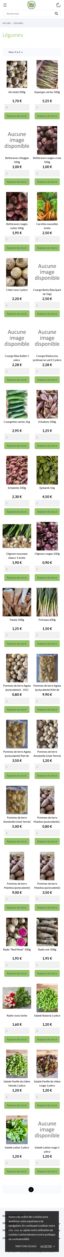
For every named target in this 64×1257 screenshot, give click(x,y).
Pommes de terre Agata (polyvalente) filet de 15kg (47, 688)
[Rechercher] (32, 13)
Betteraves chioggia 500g (17, 160)
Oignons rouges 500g (47, 553)
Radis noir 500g (47, 949)
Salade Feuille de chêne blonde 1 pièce (17, 1083)
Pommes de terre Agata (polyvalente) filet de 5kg (17, 754)
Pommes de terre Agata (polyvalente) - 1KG (17, 687)
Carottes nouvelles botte (47, 226)
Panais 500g (17, 619)
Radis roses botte (17, 1015)
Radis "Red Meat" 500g (17, 949)
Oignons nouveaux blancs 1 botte (17, 555)
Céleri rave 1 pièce (17, 289)
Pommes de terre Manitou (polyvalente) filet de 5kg (47, 886)
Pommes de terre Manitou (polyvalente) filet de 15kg (17, 886)
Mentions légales (26, 1246)
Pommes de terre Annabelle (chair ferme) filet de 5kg (17, 820)
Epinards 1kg (47, 487)
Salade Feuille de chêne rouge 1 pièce (47, 1083)
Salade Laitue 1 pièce (17, 1147)
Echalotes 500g (17, 487)
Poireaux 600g (47, 619)
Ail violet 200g (16, 92)
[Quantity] (17, 107)
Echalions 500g (47, 421)
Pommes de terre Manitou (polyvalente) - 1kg (47, 820)
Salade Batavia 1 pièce (47, 1015)
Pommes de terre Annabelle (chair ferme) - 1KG (47, 754)
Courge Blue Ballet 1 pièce (17, 357)
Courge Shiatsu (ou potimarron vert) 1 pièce (47, 357)
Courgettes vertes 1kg (17, 421)
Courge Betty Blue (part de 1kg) (47, 291)
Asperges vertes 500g (47, 92)
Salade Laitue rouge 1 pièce (47, 1149)
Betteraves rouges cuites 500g (17, 226)
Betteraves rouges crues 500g (47, 160)
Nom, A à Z (16, 52)
